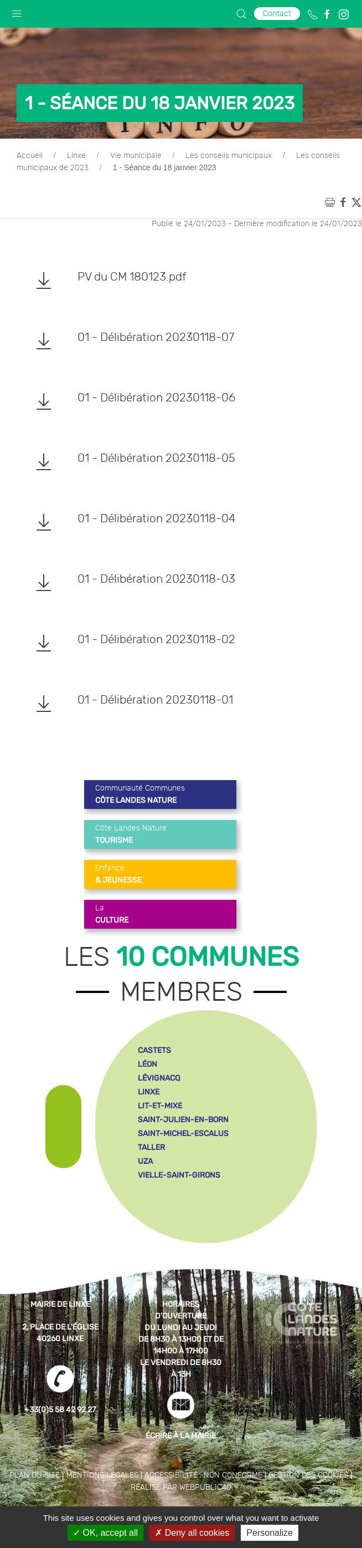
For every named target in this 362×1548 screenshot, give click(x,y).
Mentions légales (102, 1475)
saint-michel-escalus (183, 1133)
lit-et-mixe (160, 1106)
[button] (16, 11)
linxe (148, 1092)
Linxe (76, 156)
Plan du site (34, 1475)
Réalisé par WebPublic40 (181, 1487)
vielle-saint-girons (179, 1175)
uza (145, 1161)
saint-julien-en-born (183, 1119)
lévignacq (159, 1078)
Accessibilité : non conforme (203, 1475)
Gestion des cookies (308, 1475)
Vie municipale (136, 156)
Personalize (269, 1532)
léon (147, 1064)
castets (154, 1050)
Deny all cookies (192, 1532)
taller (151, 1147)
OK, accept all (105, 1532)
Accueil (30, 156)
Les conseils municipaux (228, 156)
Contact (277, 13)
